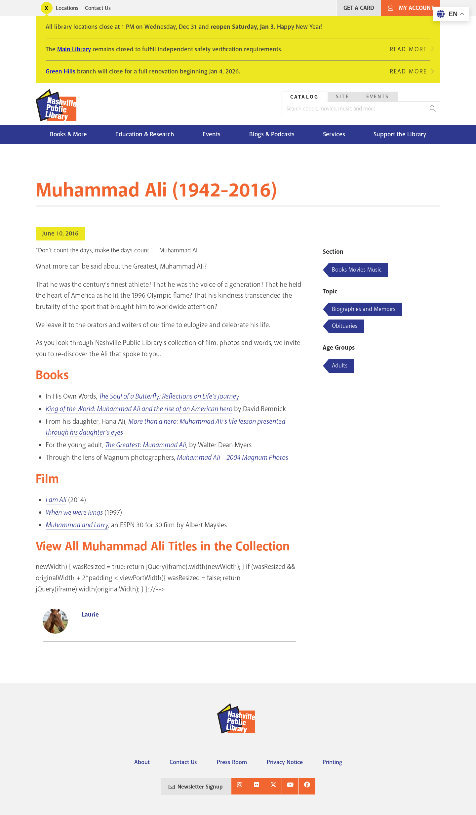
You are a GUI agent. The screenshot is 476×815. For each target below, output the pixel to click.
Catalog (304, 97)
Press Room (232, 762)
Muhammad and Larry (77, 525)
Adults (339, 365)
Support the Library (400, 134)
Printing (332, 762)
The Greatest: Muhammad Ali (145, 445)
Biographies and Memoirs (363, 309)
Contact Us (98, 8)
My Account (416, 8)
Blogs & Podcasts (272, 134)
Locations (67, 8)
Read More (408, 49)
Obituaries (344, 325)
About (142, 762)
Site (342, 96)
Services (334, 134)
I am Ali (56, 499)
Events (377, 96)
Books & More (68, 134)
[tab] (304, 97)
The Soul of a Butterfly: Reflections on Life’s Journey (169, 396)
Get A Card (358, 8)
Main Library (74, 49)
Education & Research (144, 134)
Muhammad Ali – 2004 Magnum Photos (232, 457)
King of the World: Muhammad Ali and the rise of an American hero (139, 409)
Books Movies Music (356, 269)
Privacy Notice (285, 762)
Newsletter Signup (200, 786)
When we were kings (74, 512)
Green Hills (60, 71)
